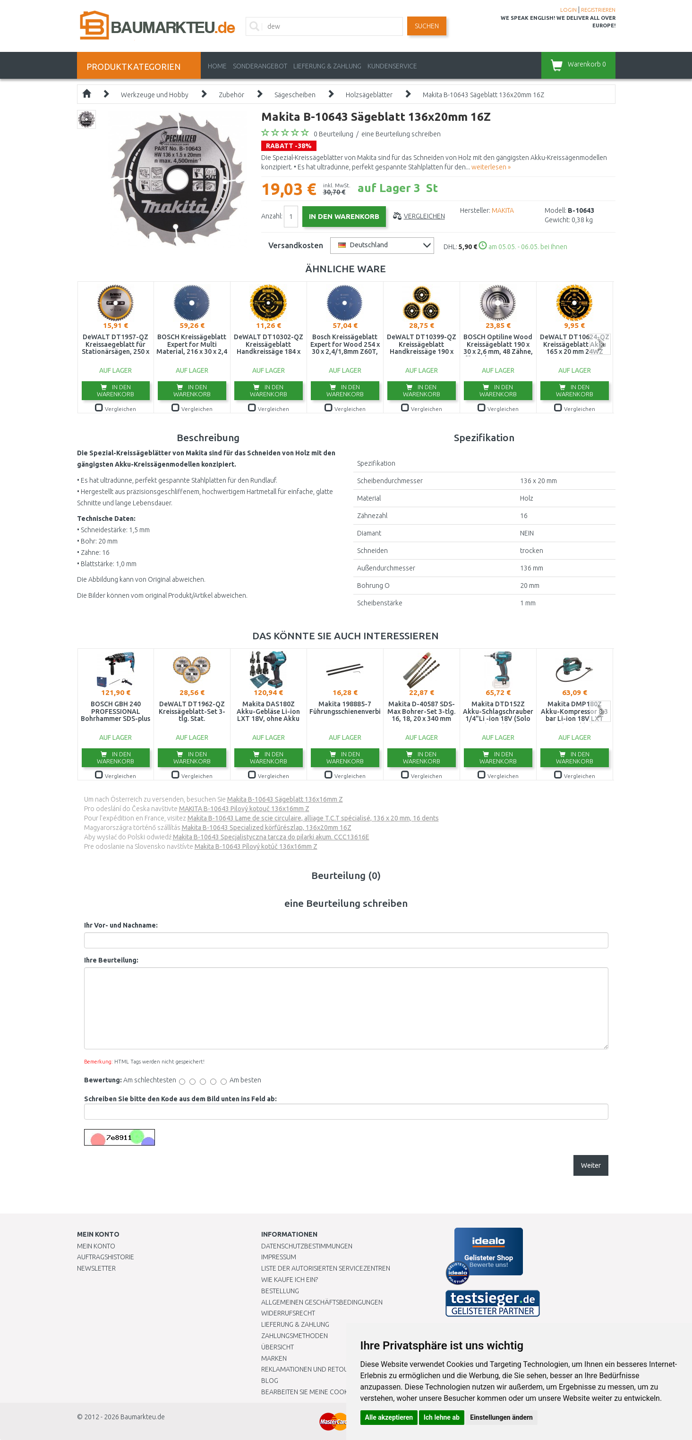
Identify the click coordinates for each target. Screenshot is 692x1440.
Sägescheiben (295, 95)
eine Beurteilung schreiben (401, 134)
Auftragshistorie (105, 1257)
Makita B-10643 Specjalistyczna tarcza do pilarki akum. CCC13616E (271, 837)
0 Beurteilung (333, 134)
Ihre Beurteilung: (111, 960)
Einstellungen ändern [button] (501, 1417)
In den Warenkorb (115, 390)
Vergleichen (424, 216)
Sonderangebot (260, 66)
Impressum (278, 1257)
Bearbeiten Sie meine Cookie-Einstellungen (331, 1392)
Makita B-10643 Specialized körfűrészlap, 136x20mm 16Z (266, 827)
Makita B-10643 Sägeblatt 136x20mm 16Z (483, 95)
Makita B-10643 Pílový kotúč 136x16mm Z (256, 846)
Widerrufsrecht (288, 1313)
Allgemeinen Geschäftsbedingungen (322, 1302)
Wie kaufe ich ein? (289, 1279)
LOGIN (568, 10)
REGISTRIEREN (598, 10)
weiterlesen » (491, 167)
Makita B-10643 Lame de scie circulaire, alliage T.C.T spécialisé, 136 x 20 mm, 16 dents (313, 818)
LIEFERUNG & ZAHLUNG (327, 66)
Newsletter (96, 1268)
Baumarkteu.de (142, 1417)
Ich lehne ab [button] (442, 1417)
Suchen (427, 26)
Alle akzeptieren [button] (389, 1417)
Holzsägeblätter (369, 95)
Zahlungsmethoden (294, 1336)
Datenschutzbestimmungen (306, 1246)
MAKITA (503, 210)
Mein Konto (96, 1246)
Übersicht (277, 1347)
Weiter (591, 1165)
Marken (274, 1358)
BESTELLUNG (280, 1291)
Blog (269, 1380)
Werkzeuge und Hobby (154, 95)
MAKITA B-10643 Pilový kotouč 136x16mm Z (244, 808)
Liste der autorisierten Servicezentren (325, 1268)
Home (217, 66)
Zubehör (231, 95)
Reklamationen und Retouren (310, 1369)
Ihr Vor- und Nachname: (121, 925)
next (600, 344)
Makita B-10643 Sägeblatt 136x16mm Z (285, 799)
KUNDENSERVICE (392, 66)
